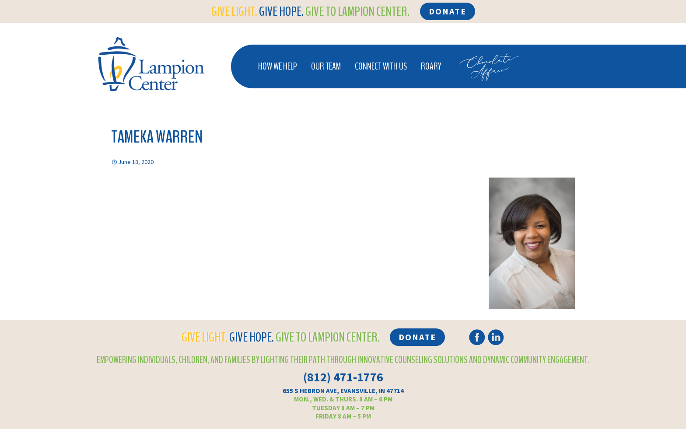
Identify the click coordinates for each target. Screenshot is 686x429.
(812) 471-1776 (343, 377)
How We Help (277, 66)
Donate (447, 11)
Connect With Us (381, 66)
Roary (431, 66)
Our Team (326, 66)
